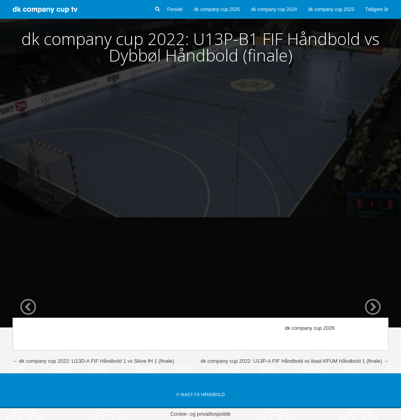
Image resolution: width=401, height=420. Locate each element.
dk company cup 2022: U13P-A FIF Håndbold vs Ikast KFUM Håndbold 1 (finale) (294, 361)
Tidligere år (376, 9)
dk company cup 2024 (274, 9)
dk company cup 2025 (217, 9)
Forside (175, 9)
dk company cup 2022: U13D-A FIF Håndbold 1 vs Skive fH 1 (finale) (93, 361)
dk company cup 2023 (331, 9)
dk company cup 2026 (309, 328)
